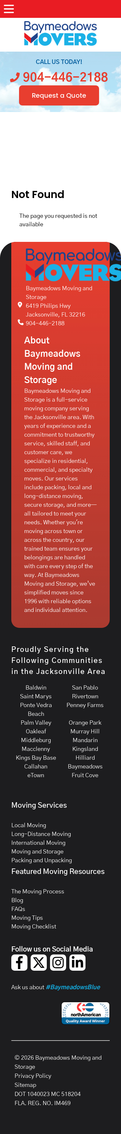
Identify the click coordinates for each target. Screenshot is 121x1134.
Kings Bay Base (36, 758)
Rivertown (85, 697)
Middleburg (36, 740)
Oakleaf (36, 732)
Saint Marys (36, 697)
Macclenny (36, 749)
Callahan (35, 767)
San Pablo (85, 688)
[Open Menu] (9, 9)
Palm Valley (36, 723)
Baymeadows (85, 767)
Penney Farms (85, 705)
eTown (35, 776)
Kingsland (85, 749)
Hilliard (85, 758)
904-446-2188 (45, 323)
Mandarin (85, 740)
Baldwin (35, 688)
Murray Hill (85, 732)
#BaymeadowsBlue (72, 988)
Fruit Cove (85, 776)
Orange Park (85, 723)
